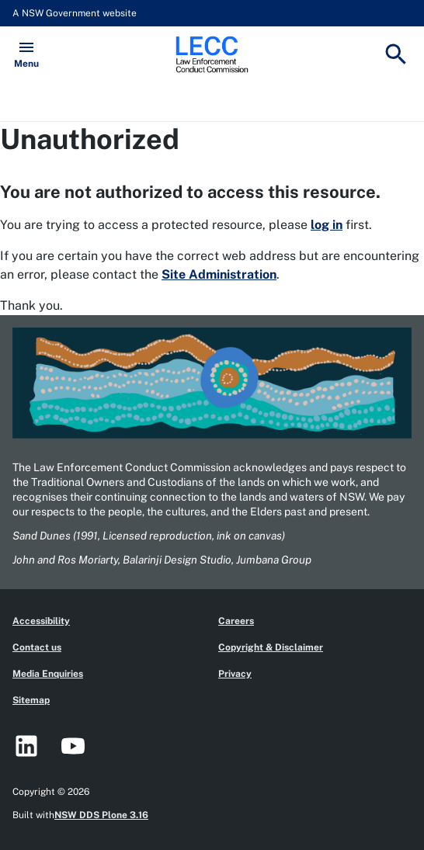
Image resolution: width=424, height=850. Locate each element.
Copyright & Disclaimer (270, 647)
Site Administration (219, 274)
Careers (236, 621)
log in (326, 224)
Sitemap (31, 700)
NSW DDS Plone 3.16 (101, 815)
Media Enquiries (47, 673)
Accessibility (41, 621)
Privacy (235, 673)
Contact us (36, 647)
